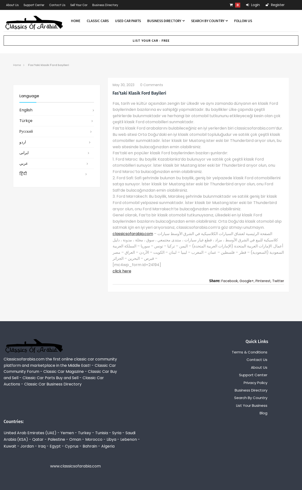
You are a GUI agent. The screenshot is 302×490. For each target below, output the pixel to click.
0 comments (151, 84)
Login (253, 4)
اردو (22, 142)
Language (29, 96)
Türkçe (25, 120)
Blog (263, 413)
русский (26, 131)
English (25, 110)
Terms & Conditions (249, 352)
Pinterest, (263, 280)
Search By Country (209, 20)
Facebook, (230, 280)
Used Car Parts (128, 20)
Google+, (247, 280)
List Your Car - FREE (151, 40)
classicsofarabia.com (133, 234)
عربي (23, 163)
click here (122, 271)
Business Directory (105, 5)
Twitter (278, 280)
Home (75, 20)
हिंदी (23, 174)
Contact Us (57, 5)
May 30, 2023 (123, 84)
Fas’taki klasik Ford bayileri (48, 65)
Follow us (243, 20)
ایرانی (24, 152)
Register (275, 4)
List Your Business (251, 405)
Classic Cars (98, 20)
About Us (12, 5)
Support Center (33, 5)
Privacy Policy (255, 382)
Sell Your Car (78, 5)
